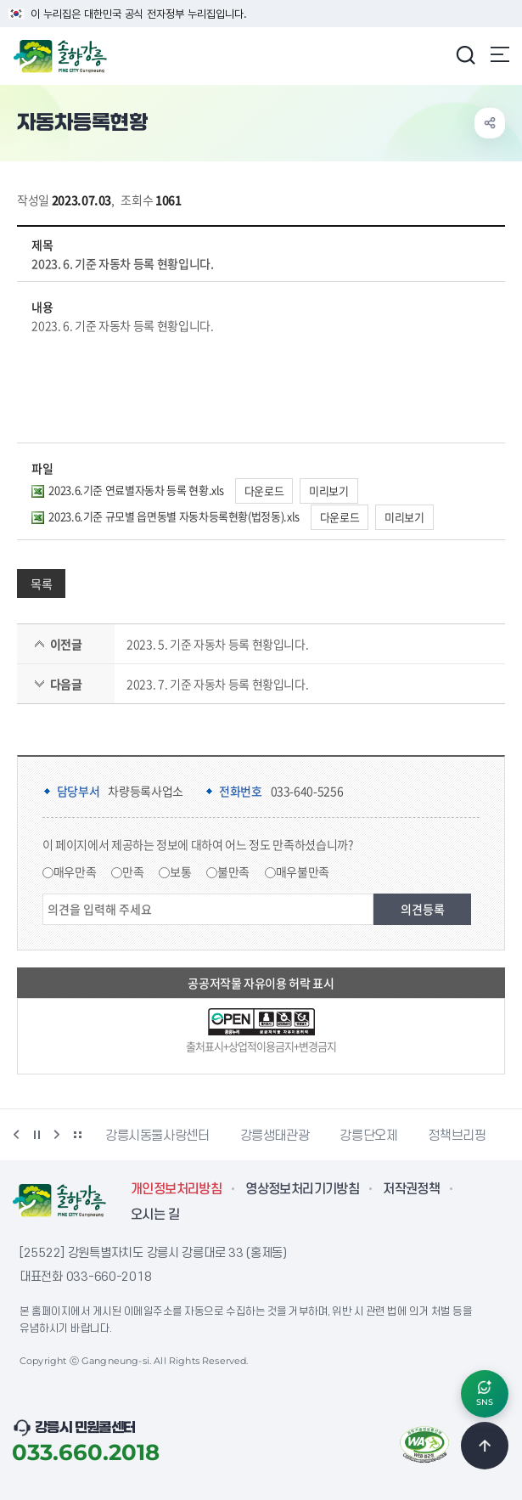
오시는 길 (155, 1214)
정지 (36, 1134)
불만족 (233, 871)
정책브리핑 (457, 1135)
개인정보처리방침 (176, 1189)
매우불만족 (302, 871)
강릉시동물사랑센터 (157, 1135)
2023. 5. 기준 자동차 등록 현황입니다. (217, 643)
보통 (180, 871)
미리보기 (329, 490)
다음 (57, 1134)
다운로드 (264, 490)
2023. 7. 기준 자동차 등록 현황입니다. (217, 683)
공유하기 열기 (489, 123)
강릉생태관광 (275, 1135)
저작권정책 (411, 1189)
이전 (16, 1134)
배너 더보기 (77, 1134)
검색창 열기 (465, 54)
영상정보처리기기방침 (302, 1189)
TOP (484, 1445)
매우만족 (75, 871)
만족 (132, 871)
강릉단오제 (368, 1135)
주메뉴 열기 (500, 54)
